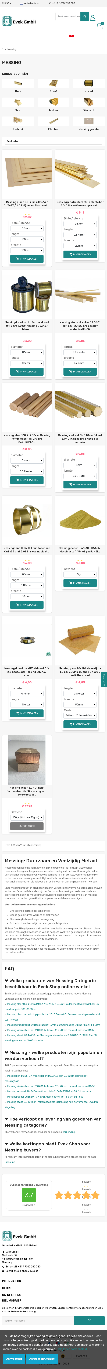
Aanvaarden (14, 1358)
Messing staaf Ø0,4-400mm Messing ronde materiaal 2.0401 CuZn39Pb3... (26, 439)
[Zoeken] (72, 16)
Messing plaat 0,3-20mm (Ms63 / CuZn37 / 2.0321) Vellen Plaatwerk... (27, 204)
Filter (104, 680)
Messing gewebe (89, 129)
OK (89, 1320)
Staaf (53, 91)
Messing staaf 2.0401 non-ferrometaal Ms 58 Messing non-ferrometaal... (27, 791)
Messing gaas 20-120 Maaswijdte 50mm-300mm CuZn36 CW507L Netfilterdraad (80, 672)
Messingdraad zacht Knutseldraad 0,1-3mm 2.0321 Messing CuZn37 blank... (27, 326)
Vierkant (88, 110)
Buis (18, 91)
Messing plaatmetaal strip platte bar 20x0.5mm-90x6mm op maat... (80, 204)
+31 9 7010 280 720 (62, 3)
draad (89, 91)
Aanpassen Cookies (42, 1358)
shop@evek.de (30, 1271)
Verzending (68, 1132)
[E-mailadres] (38, 1320)
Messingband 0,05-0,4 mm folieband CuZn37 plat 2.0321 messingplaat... (26, 550)
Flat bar (53, 129)
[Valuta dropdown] (6, 3)
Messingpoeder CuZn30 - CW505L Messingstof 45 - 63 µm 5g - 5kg (80, 550)
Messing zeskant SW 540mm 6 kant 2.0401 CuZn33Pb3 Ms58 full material (80, 439)
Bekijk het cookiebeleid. (72, 1349)
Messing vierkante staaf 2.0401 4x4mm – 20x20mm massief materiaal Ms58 (80, 326)
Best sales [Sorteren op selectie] (12, 141)
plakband (53, 110)
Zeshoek (18, 129)
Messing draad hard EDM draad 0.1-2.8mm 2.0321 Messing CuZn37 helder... (26, 672)
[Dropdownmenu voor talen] (29, 3)
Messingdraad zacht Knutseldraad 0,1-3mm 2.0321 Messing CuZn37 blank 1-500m (53, 1024)
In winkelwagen (27, 258)
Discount (10, 1162)
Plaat (18, 110)
